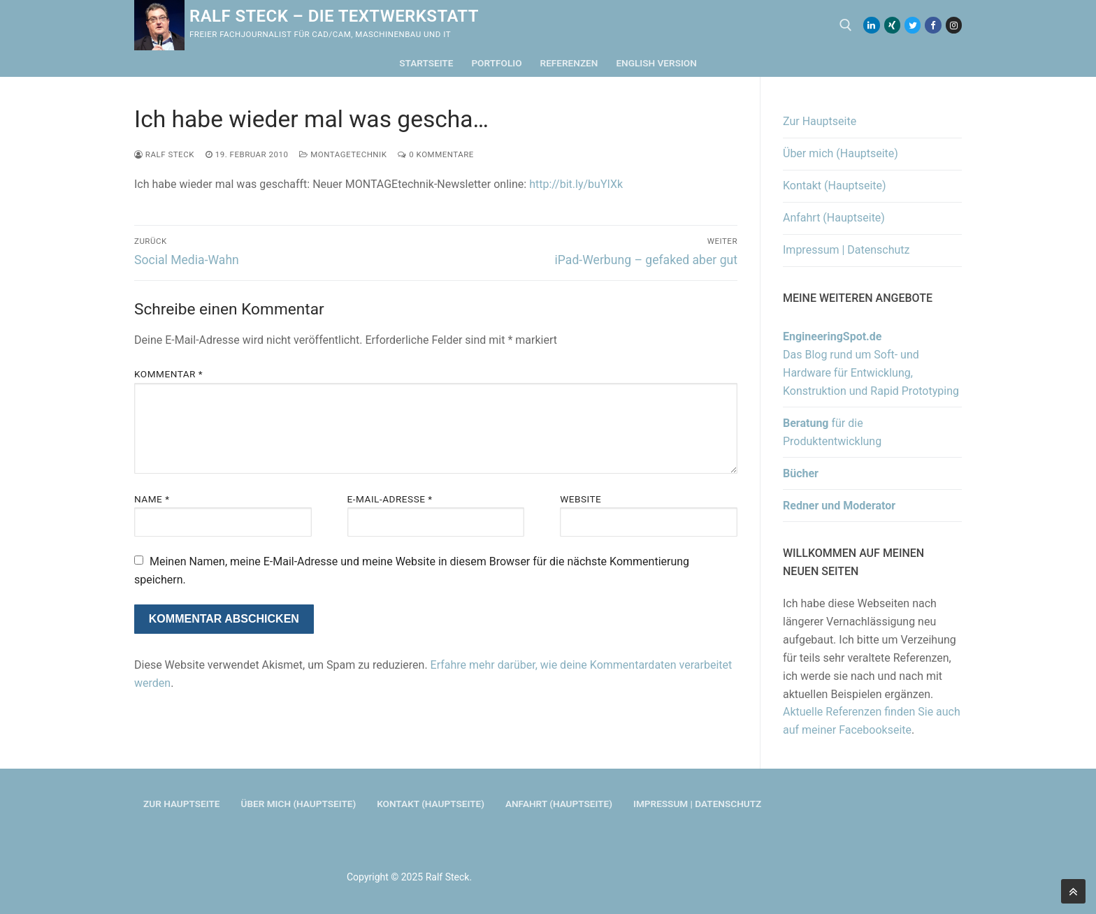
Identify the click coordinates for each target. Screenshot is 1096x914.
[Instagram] (954, 25)
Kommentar (168, 373)
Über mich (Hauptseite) (840, 153)
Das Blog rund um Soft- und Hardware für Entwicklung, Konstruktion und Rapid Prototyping (871, 364)
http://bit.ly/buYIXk (576, 184)
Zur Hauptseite (819, 121)
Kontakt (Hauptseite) (834, 185)
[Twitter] (912, 25)
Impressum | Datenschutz (846, 249)
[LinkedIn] (871, 25)
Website (580, 499)
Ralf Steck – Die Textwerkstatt (334, 16)
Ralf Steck (164, 154)
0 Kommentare (435, 154)
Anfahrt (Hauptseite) (834, 217)
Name (152, 499)
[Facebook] (933, 25)
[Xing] (892, 25)
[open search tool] (845, 25)
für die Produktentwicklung (832, 432)
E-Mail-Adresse (390, 499)
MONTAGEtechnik (343, 154)
